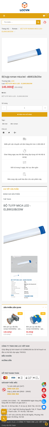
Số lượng (4, 103)
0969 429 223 (13, 389)
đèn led (4, 124)
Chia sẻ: (4, 129)
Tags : (4, 120)
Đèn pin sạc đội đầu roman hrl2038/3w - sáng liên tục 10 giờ (35, 329)
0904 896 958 (13, 394)
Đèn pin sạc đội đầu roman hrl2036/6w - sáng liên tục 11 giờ (12, 329)
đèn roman (14, 124)
